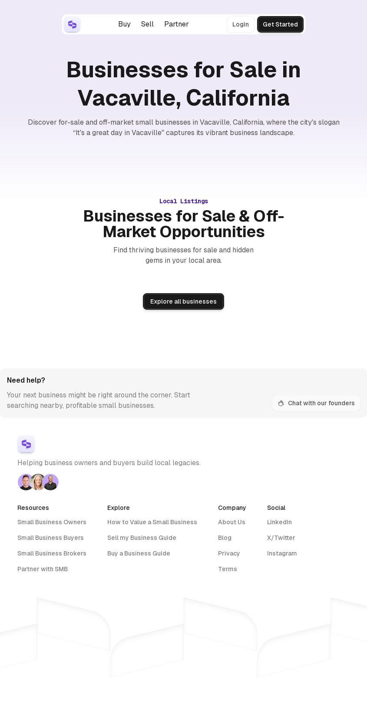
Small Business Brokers (51, 553)
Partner (176, 24)
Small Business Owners (51, 522)
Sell (147, 24)
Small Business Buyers (50, 538)
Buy (124, 24)
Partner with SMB (42, 569)
